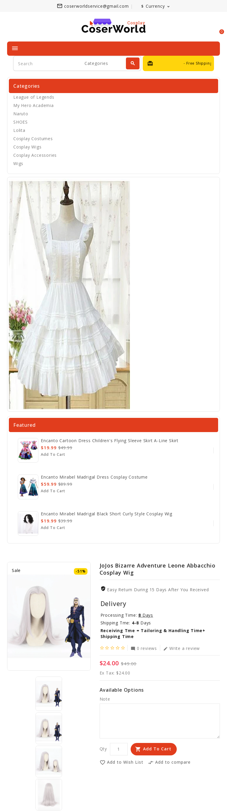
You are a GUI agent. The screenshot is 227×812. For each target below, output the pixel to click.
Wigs (18, 163)
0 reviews (144, 648)
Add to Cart (157, 749)
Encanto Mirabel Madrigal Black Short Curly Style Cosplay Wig (106, 514)
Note (105, 699)
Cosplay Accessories (35, 155)
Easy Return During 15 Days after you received (158, 589)
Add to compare (169, 762)
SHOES (20, 122)
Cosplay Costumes (33, 138)
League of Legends (33, 97)
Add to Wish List (121, 762)
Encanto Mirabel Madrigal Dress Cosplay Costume (94, 477)
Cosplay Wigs (27, 147)
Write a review (181, 648)
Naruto (20, 113)
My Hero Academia (33, 105)
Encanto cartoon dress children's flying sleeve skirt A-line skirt (110, 440)
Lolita (19, 130)
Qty (103, 749)
